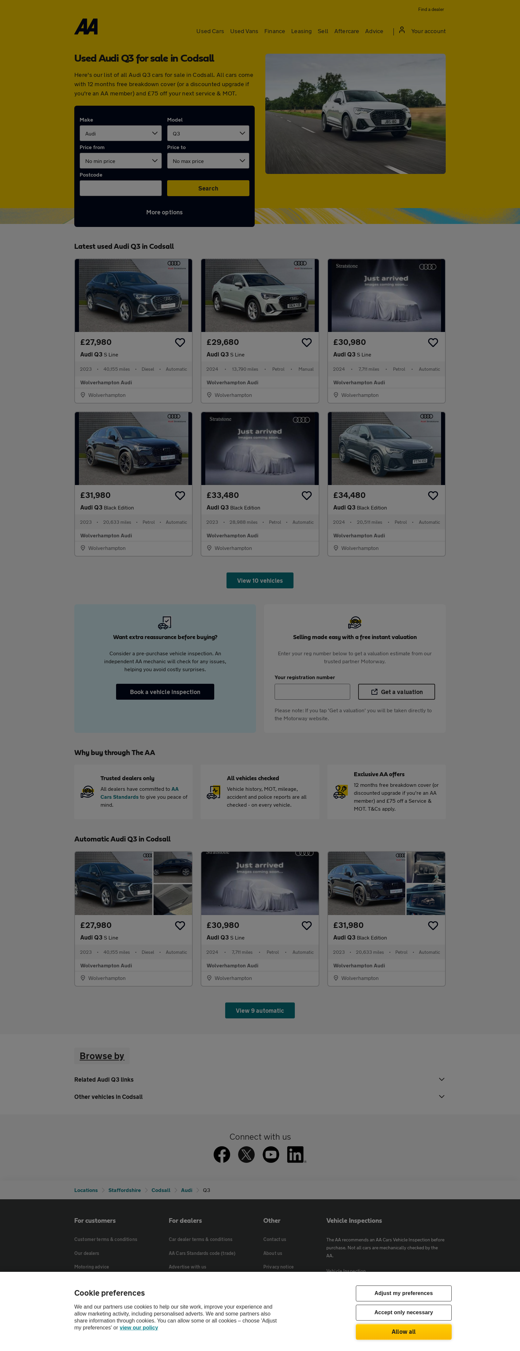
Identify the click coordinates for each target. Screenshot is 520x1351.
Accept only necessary (403, 1313)
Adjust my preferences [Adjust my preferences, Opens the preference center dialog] (403, 1293)
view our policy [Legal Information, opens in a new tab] (139, 1327)
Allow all (404, 1331)
